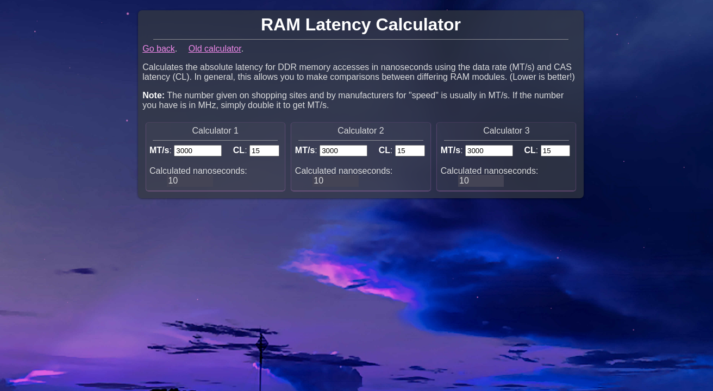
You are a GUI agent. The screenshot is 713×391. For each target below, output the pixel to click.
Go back (158, 48)
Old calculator (215, 48)
